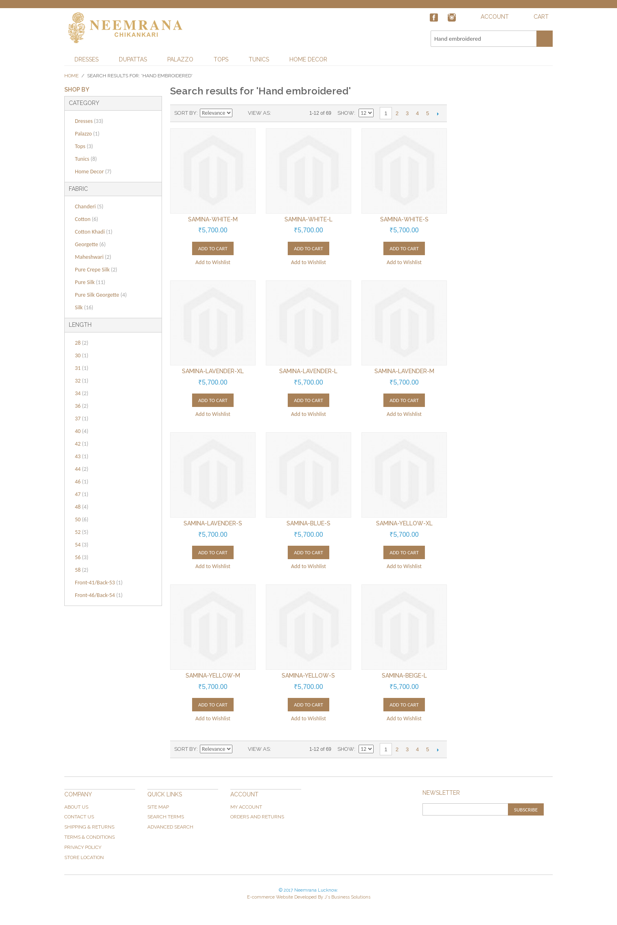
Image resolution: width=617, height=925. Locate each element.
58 (81, 569)
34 (81, 393)
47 (81, 494)
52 (81, 532)
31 (81, 368)
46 (81, 481)
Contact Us (79, 817)
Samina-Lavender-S (213, 523)
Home (71, 76)
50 (81, 519)
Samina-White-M (213, 219)
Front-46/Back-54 (99, 595)
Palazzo (180, 59)
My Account (246, 807)
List (293, 113)
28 (81, 342)
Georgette (90, 244)
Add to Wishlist (212, 262)
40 (81, 431)
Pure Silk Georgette (101, 294)
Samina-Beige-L (404, 675)
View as (259, 113)
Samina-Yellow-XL (404, 523)
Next (438, 113)
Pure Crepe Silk (96, 269)
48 (81, 506)
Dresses (86, 59)
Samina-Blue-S (308, 523)
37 (81, 418)
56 (81, 557)
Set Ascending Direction (240, 113)
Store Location (84, 857)
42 (81, 443)
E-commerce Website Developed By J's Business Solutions (308, 897)
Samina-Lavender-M (404, 371)
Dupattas (133, 59)
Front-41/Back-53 (99, 582)
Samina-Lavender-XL (213, 371)
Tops (221, 59)
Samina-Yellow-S (308, 675)
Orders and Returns (257, 817)
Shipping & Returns (89, 827)
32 (81, 380)
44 (81, 469)
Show (345, 113)
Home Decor (308, 59)
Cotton (86, 219)
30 (81, 355)
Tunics (259, 59)
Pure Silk (90, 282)
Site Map (158, 807)
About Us (76, 807)
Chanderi (89, 206)
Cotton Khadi (93, 231)
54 (81, 544)
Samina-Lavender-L (308, 371)
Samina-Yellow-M (213, 675)
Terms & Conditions (89, 837)
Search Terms (165, 817)
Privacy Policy (82, 847)
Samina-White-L (308, 219)
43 (81, 456)
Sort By (185, 113)
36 (81, 405)
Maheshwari (93, 257)
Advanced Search (170, 827)
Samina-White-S (404, 219)
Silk (84, 307)
